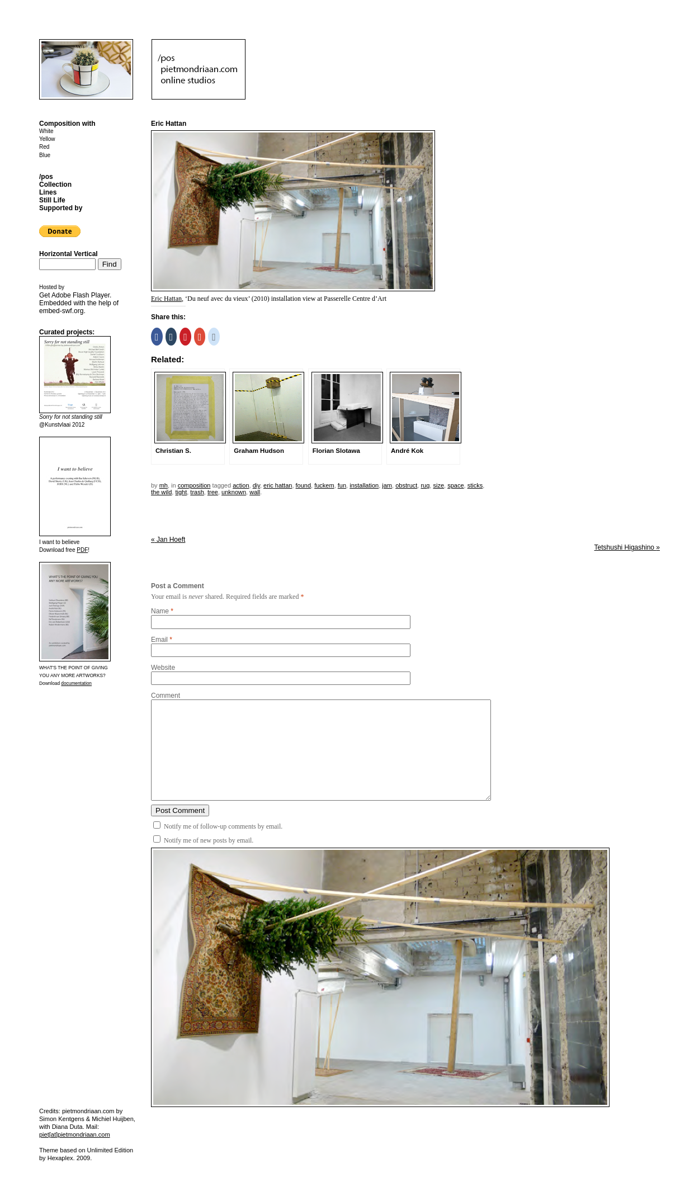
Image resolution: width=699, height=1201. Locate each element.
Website (163, 668)
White (46, 131)
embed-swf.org (61, 311)
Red (44, 147)
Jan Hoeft (168, 539)
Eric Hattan (166, 298)
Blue (44, 155)
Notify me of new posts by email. (208, 840)
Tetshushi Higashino (627, 547)
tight (181, 492)
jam (387, 485)
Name (160, 611)
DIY (256, 485)
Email (159, 640)
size (438, 485)
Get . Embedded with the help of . (79, 303)
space (455, 485)
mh (163, 485)
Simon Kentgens (61, 1118)
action (241, 485)
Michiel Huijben (113, 1118)
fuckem (324, 485)
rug (425, 485)
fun (342, 485)
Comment (165, 695)
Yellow (47, 139)
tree (212, 492)
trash (197, 492)
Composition (194, 485)
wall (254, 492)
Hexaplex (60, 1158)
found (303, 485)
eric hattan (277, 485)
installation (364, 485)
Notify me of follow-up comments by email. (223, 826)
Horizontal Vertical (68, 254)
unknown (233, 492)
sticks (475, 485)
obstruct (406, 485)
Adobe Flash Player (80, 295)
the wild (161, 492)
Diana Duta (67, 1126)
